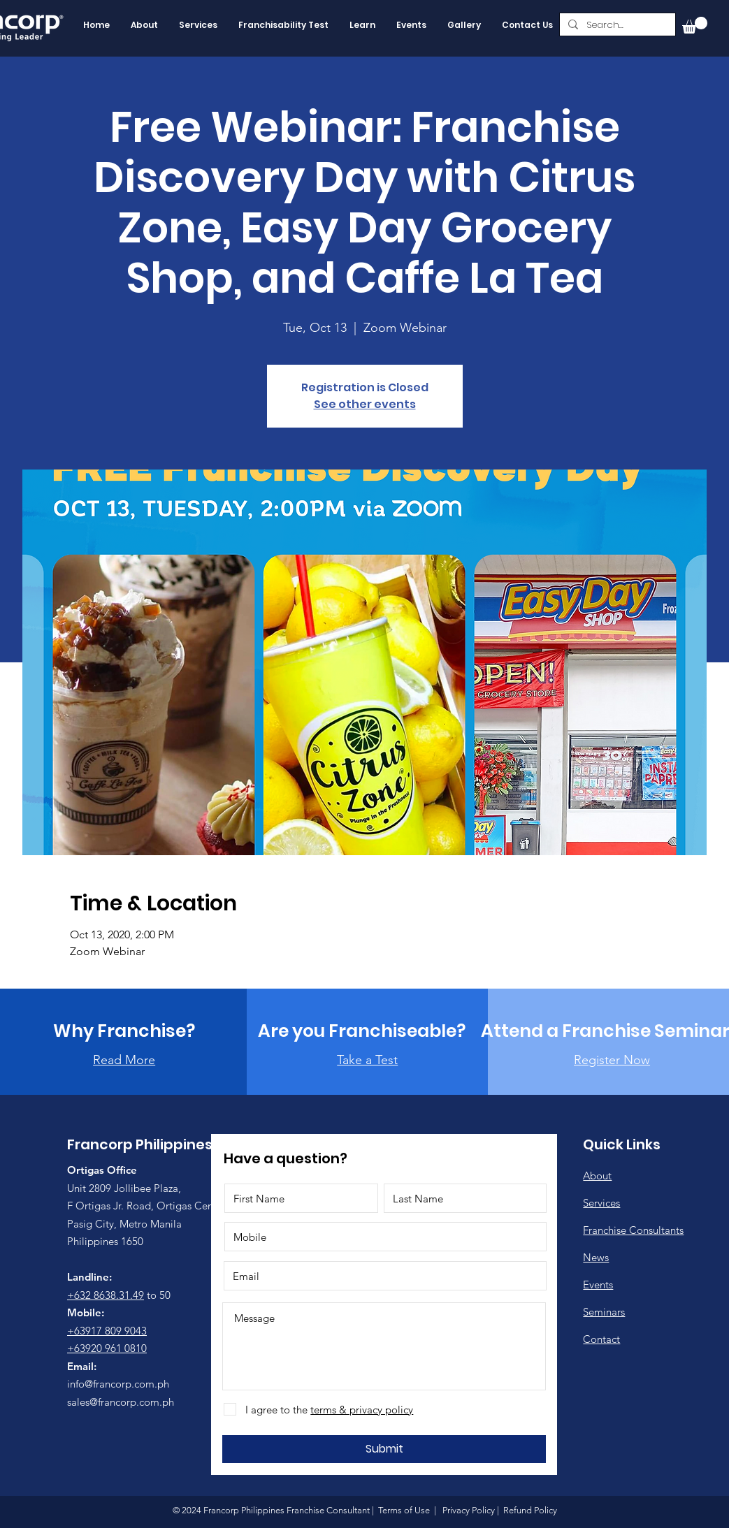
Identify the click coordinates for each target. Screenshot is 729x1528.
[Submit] (384, 1449)
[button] (694, 25)
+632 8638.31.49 (105, 1295)
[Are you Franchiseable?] (362, 1030)
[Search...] (616, 25)
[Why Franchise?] (124, 1030)
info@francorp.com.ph (118, 1383)
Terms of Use (404, 1510)
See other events (365, 404)
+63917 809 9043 (107, 1330)
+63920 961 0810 (107, 1348)
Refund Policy (529, 1510)
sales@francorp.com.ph (120, 1402)
